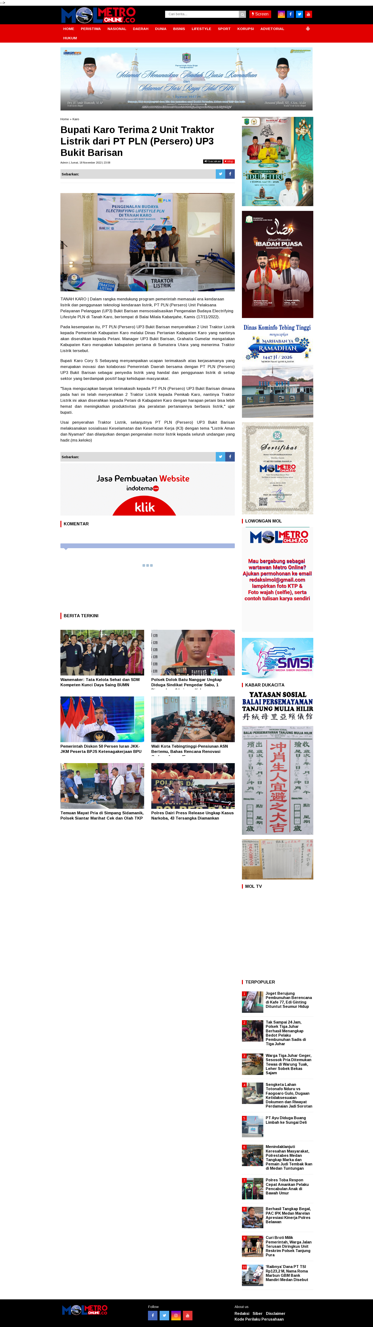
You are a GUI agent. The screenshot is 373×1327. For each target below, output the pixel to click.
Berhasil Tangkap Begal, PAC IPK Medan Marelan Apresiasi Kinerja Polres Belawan (288, 1215)
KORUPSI (245, 29)
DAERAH (140, 29)
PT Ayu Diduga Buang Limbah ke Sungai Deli (286, 1120)
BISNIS (179, 29)
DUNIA (161, 29)
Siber (258, 1314)
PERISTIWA (91, 29)
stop (229, 161)
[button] (307, 26)
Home (64, 119)
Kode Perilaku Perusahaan (259, 1319)
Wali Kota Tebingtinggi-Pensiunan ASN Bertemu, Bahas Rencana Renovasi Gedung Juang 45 (189, 751)
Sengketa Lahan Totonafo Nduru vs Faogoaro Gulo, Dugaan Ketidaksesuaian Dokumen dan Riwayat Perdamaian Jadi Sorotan (289, 1095)
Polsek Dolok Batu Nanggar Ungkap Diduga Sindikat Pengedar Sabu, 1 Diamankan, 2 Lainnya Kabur (186, 684)
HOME (68, 29)
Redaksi (242, 1314)
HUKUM (70, 38)
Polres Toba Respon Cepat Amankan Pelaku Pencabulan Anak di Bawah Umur (287, 1186)
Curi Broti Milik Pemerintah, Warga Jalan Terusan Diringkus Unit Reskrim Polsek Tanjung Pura (289, 1246)
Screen (260, 14)
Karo (76, 119)
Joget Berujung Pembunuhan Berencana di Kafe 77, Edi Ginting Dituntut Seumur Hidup (289, 1000)
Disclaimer (275, 1314)
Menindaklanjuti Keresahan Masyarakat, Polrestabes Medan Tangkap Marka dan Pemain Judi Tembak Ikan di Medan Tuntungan (289, 1157)
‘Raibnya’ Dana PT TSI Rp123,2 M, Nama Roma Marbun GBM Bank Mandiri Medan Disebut (287, 1273)
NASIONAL (117, 29)
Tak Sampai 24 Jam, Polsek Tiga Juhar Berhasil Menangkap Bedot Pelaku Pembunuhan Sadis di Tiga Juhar (286, 1033)
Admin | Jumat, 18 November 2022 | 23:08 (85, 162)
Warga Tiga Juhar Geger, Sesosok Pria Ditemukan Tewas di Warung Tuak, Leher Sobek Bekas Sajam (288, 1064)
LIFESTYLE (201, 29)
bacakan (213, 161)
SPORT (224, 29)
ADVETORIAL (272, 29)
